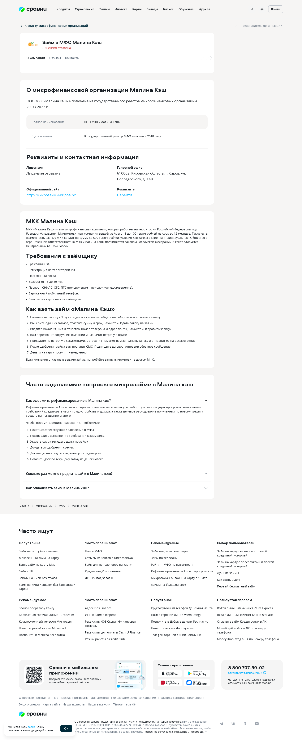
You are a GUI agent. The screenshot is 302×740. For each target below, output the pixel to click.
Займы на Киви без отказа (38, 578)
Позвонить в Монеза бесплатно (42, 635)
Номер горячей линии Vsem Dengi (176, 615)
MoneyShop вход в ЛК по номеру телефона (248, 639)
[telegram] (222, 724)
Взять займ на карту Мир (37, 565)
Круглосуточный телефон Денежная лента (182, 608)
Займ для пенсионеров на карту (108, 565)
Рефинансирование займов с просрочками (182, 571)
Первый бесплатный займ (236, 586)
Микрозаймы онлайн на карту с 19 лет (179, 578)
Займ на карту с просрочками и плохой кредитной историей (245, 564)
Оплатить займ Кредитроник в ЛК (242, 621)
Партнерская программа (71, 698)
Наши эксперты (74, 704)
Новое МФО (93, 551)
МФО (62, 505)
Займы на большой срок (168, 585)
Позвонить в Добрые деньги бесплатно (179, 621)
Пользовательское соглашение (133, 698)
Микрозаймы (44, 505)
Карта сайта (51, 704)
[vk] (233, 724)
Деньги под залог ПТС (101, 578)
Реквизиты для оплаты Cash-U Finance (113, 632)
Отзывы (55, 58)
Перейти (124, 195)
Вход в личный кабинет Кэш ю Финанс (245, 615)
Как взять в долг (229, 580)
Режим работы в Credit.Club (105, 639)
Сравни (24, 505)
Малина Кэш (80, 505)
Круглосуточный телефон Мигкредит (46, 621)
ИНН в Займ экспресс (100, 615)
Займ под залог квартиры (169, 551)
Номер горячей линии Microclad (42, 628)
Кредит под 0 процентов (103, 571)
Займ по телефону (164, 558)
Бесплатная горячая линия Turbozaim (46, 615)
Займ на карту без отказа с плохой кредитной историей (242, 553)
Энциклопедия (29, 704)
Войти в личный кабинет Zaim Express (245, 608)
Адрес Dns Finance (98, 608)
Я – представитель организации (259, 26)
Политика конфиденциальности (181, 698)
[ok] (245, 724)
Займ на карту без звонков (38, 551)
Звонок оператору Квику (36, 608)
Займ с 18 (26, 571)
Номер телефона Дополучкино (173, 628)
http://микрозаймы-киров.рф (51, 195)
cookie (31, 726)
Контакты (72, 58)
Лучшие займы (228, 573)
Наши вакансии (99, 704)
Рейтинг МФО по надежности (172, 565)
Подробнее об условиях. (158, 731)
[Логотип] (116, 714)
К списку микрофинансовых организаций (54, 26)
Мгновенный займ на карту (39, 558)
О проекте (26, 698)
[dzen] (257, 724)
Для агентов (100, 698)
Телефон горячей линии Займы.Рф (176, 635)
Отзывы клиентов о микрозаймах (109, 558)
